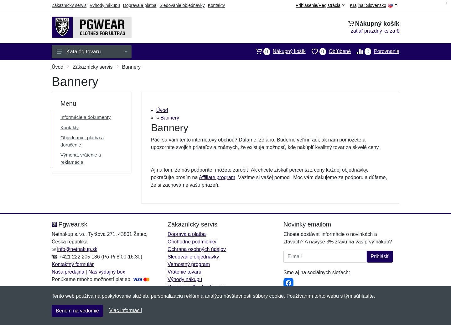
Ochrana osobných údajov (197, 249)
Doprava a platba (140, 5)
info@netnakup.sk (77, 249)
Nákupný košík (278, 51)
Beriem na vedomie (77, 310)
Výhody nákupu (105, 5)
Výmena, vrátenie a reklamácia (80, 158)
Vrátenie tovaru (184, 271)
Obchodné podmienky (192, 241)
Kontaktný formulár (73, 264)
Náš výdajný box (106, 271)
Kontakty (216, 5)
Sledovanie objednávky (182, 5)
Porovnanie (375, 51)
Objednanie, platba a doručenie (82, 141)
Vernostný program (189, 264)
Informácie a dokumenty (85, 117)
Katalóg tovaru (92, 52)
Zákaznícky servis (69, 5)
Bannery (169, 117)
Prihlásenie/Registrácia (320, 5)
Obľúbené (328, 51)
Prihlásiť (380, 256)
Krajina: (373, 5)
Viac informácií (125, 310)
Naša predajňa (68, 271)
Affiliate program (217, 177)
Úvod (57, 67)
